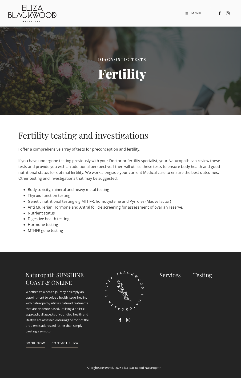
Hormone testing (43, 224)
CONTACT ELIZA (65, 343)
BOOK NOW (35, 343)
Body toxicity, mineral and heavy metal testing (68, 189)
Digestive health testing (48, 218)
